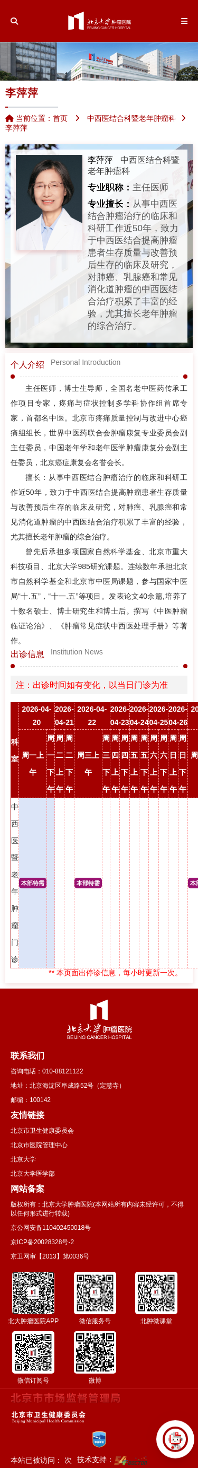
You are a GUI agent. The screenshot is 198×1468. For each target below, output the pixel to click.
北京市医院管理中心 (39, 1145)
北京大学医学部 (33, 1173)
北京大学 (23, 1159)
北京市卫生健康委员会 (42, 1130)
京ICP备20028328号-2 (42, 1242)
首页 (60, 118)
